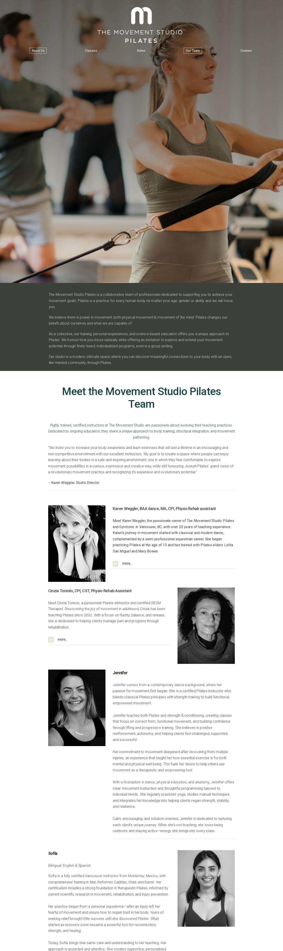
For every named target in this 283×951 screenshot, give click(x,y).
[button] (174, 564)
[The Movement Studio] (141, 9)
